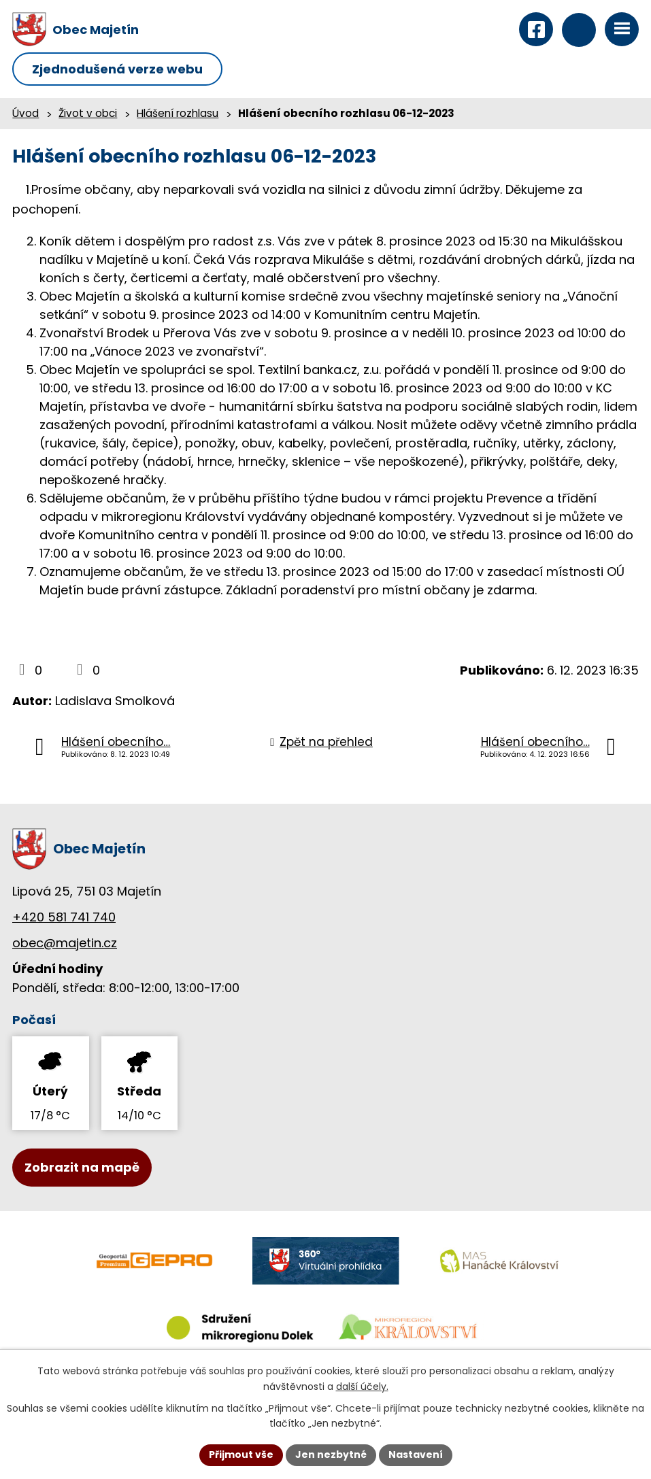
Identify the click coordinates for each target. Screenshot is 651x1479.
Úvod (25, 113)
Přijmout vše (241, 1454)
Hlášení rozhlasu (177, 113)
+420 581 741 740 (64, 916)
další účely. (362, 1386)
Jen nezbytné (331, 1454)
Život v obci (88, 113)
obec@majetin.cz (64, 942)
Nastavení (415, 1454)
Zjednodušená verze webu (117, 69)
